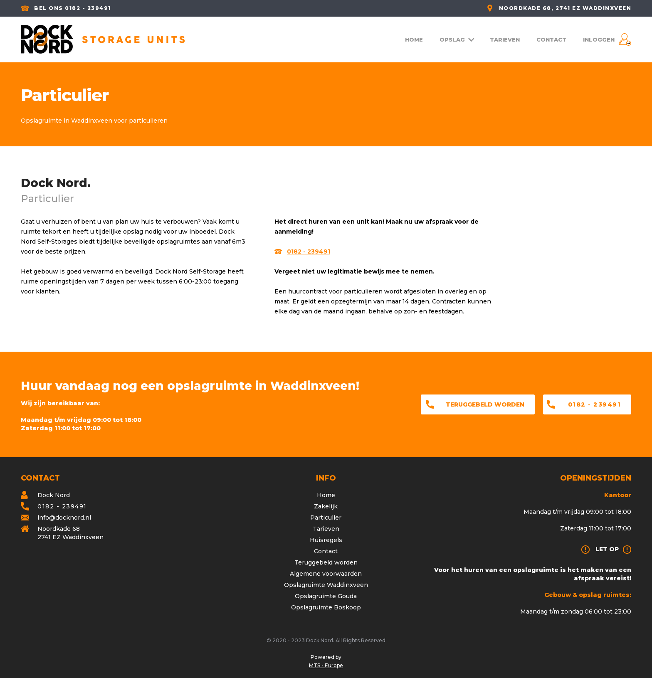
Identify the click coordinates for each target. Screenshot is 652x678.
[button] (456, 39)
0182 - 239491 (594, 404)
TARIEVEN (505, 39)
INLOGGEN (599, 39)
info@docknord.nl (64, 517)
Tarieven (326, 529)
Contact (326, 551)
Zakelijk (326, 506)
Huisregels (326, 540)
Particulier (325, 517)
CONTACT (551, 39)
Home (326, 495)
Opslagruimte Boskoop (326, 607)
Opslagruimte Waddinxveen (326, 585)
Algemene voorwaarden (326, 573)
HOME (414, 39)
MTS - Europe (326, 665)
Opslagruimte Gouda (326, 596)
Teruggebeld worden (485, 404)
